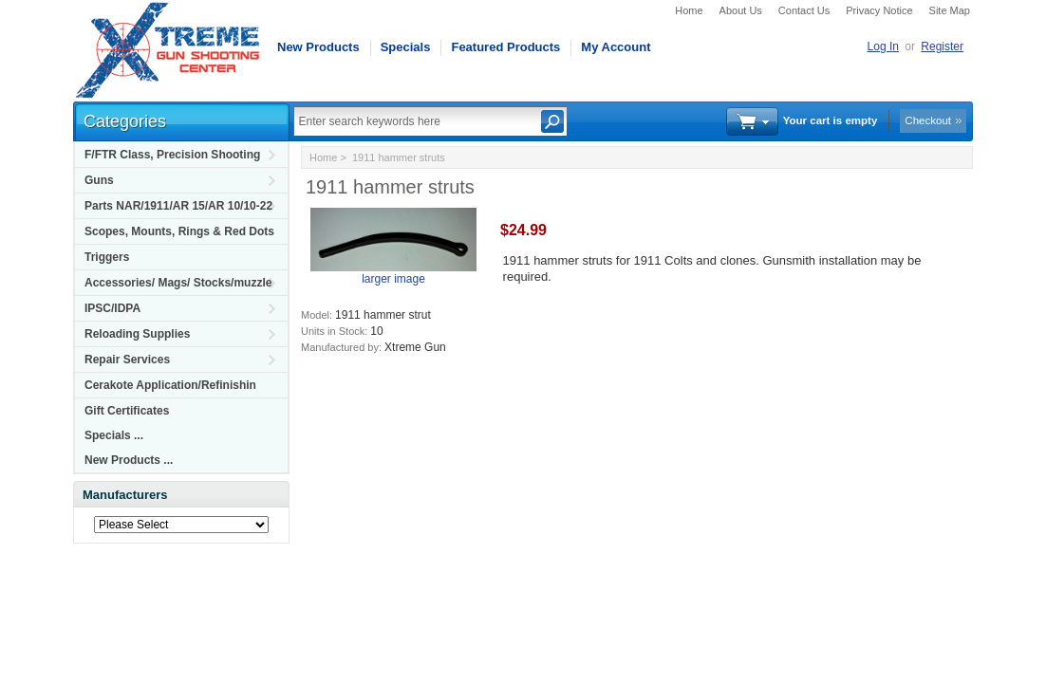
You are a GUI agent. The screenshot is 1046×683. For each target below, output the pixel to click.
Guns (99, 180)
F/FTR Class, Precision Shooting (172, 154)
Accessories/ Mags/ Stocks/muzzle (177, 282)
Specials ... (113, 435)
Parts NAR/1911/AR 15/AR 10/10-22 (178, 205)
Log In (883, 46)
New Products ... (128, 460)
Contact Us (804, 10)
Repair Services (127, 359)
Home (688, 10)
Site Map (949, 10)
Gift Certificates (126, 410)
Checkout (928, 120)
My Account (615, 47)
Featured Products (505, 47)
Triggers (106, 257)
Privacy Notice (879, 10)
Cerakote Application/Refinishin (170, 385)
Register (942, 46)
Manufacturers (125, 495)
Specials (406, 47)
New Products (318, 47)
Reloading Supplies (137, 334)
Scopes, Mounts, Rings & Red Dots (179, 231)
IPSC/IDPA (112, 308)
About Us (740, 10)
